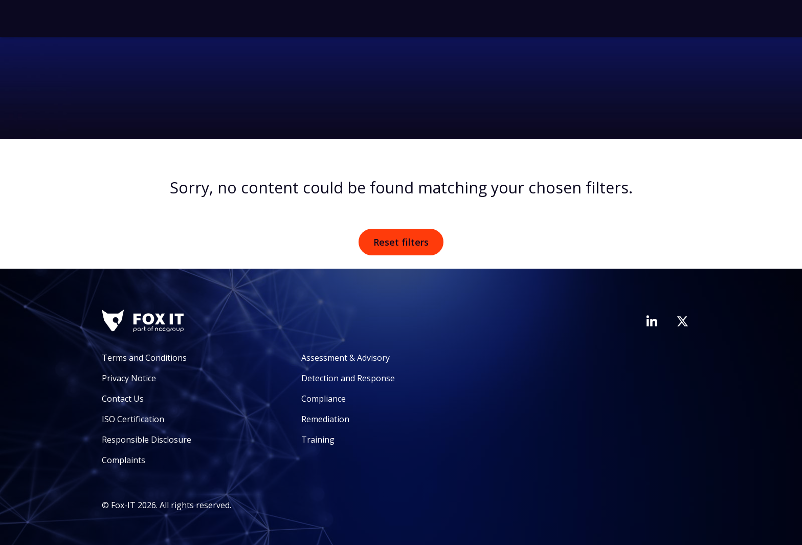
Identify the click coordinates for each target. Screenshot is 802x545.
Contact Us (123, 398)
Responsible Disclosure (146, 439)
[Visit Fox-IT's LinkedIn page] (651, 320)
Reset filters (401, 242)
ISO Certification (133, 419)
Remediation (325, 419)
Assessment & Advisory (345, 357)
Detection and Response (348, 378)
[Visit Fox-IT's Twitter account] (682, 321)
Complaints (123, 460)
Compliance (323, 398)
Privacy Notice (129, 378)
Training (318, 439)
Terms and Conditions (144, 357)
